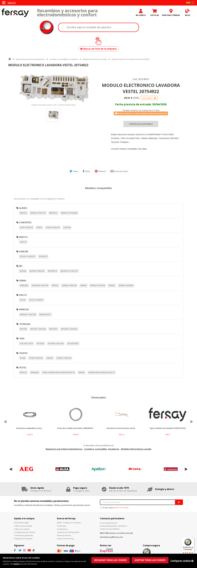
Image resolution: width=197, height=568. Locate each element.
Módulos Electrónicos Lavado (95, 59)
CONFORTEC (25, 222)
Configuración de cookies (24, 532)
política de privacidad (121, 508)
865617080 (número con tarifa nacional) (116, 533)
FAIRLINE (23, 251)
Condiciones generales (23, 535)
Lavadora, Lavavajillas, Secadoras (64, 59)
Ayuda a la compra (24, 518)
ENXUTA (23, 237)
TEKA (21, 338)
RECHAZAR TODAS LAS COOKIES (110, 560)
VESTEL (22, 367)
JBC (21, 266)
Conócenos (61, 526)
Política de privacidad (23, 526)
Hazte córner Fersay (65, 538)
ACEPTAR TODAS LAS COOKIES (150, 560)
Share (86, 171)
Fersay (15, 12)
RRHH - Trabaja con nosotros (69, 522)
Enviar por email (119, 171)
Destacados (98, 397)
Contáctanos (62, 529)
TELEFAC (23, 353)
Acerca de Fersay (66, 518)
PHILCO (23, 295)
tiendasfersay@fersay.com (111, 537)
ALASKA (23, 208)
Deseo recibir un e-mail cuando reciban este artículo (141, 113)
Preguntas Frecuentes (23, 538)
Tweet (73, 171)
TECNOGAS (24, 324)
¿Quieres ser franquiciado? (68, 532)
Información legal (21, 522)
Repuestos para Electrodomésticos (30, 59)
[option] (53, 88)
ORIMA (22, 280)
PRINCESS (24, 309)
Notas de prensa (64, 535)
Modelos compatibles (98, 188)
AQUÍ (16, 564)
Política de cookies (22, 529)
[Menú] (192, 538)
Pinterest (100, 171)
